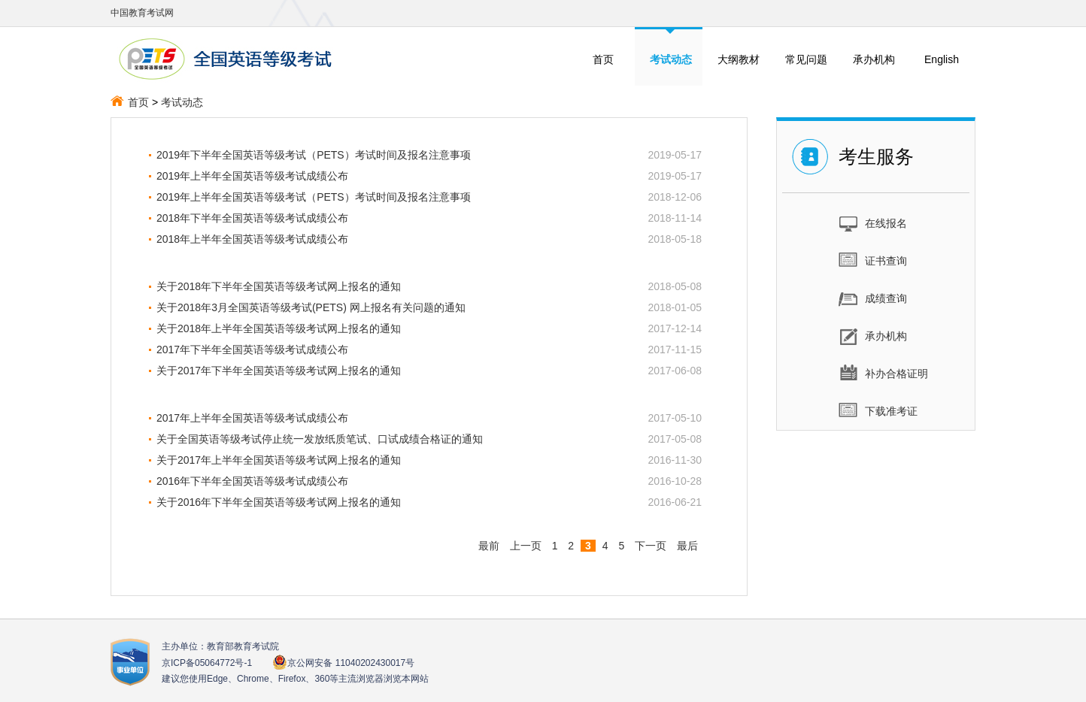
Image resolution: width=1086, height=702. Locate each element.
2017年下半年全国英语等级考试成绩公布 (252, 349)
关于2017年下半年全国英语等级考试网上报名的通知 (278, 371)
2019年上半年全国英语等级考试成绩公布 (252, 176)
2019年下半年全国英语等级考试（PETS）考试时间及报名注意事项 (313, 155)
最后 (687, 546)
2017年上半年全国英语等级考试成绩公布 (252, 418)
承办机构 (874, 59)
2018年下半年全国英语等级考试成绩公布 (252, 218)
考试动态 (182, 102)
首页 (603, 59)
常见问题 (806, 59)
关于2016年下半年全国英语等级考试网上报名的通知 (278, 502)
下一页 (650, 546)
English (941, 59)
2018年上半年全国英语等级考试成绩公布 (252, 239)
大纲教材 (738, 59)
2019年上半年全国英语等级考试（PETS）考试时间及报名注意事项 (313, 197)
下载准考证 (878, 410)
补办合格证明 (883, 373)
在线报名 (873, 222)
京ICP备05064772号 (207, 663)
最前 (488, 546)
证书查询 (873, 260)
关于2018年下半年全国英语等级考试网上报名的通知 (278, 286)
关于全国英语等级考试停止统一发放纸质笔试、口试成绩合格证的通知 (319, 439)
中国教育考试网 (142, 13)
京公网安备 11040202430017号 (343, 662)
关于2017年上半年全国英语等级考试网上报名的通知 (278, 460)
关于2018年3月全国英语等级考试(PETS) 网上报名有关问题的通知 (311, 307)
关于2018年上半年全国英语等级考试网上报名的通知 (278, 328)
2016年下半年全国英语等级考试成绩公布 (252, 481)
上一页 (525, 546)
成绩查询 (873, 297)
